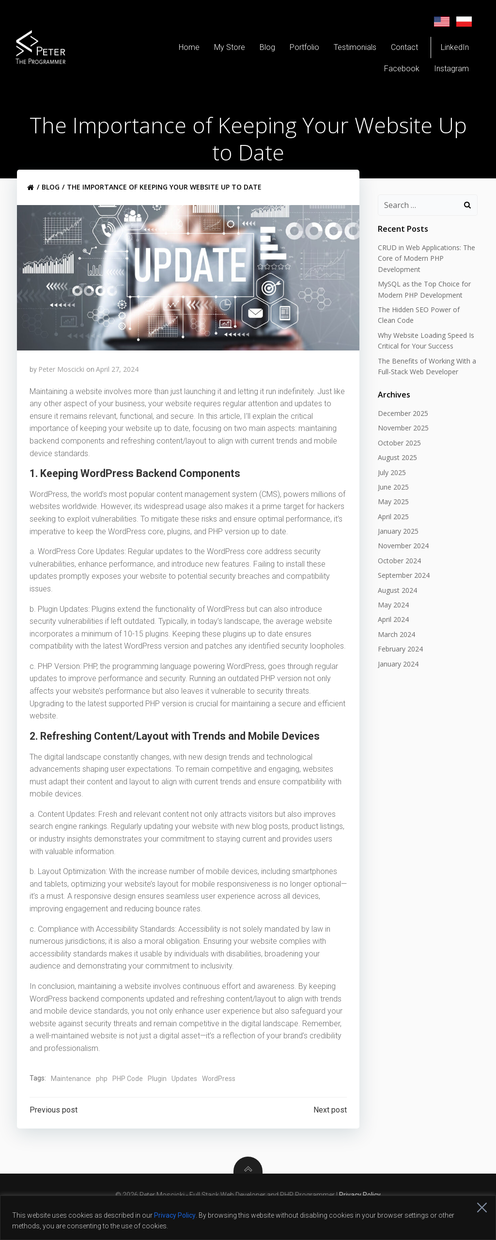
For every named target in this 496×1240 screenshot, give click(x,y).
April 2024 (390, 631)
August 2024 (395, 601)
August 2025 (395, 469)
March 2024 (394, 645)
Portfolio (299, 49)
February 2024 (397, 660)
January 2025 (395, 542)
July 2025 (389, 483)
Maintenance (71, 1100)
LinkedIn (450, 49)
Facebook (397, 71)
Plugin (157, 1100)
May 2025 (390, 513)
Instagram (446, 71)
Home (184, 49)
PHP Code (128, 1100)
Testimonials (350, 49)
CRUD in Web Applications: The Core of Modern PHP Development (424, 269)
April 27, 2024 (117, 378)
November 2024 (400, 557)
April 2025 (390, 527)
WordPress (219, 1100)
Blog (262, 49)
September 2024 (401, 586)
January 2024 (395, 675)
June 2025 (390, 498)
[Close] (482, 1207)
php (102, 1100)
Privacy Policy (175, 1215)
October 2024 (396, 571)
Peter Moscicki (62, 378)
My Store (224, 49)
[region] (248, 1217)
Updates (185, 1100)
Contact (399, 49)
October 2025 (396, 454)
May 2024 (390, 615)
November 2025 (400, 439)
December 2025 (400, 424)
